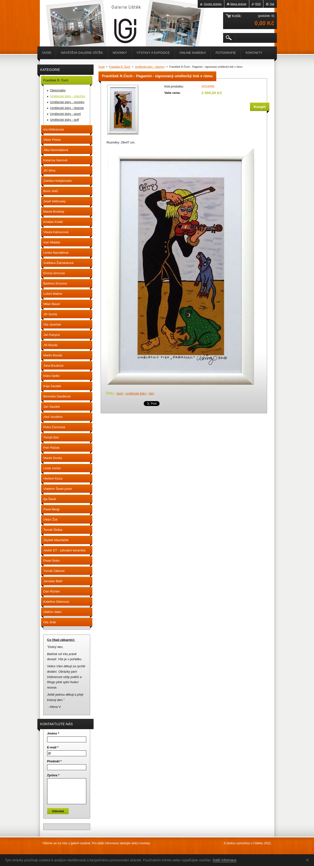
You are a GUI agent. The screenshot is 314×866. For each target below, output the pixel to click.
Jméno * (53, 733)
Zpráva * (53, 775)
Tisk (272, 3)
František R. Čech (119, 66)
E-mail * (53, 747)
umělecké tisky (136, 393)
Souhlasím (308, 860)
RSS (258, 3)
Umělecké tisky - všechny (150, 66)
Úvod (101, 66)
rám (151, 393)
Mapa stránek (238, 3)
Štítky (110, 393)
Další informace (225, 860)
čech (120, 393)
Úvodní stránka (213, 3)
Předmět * (54, 761)
